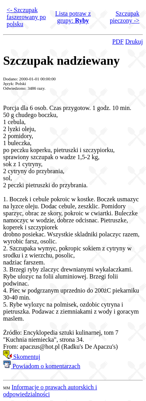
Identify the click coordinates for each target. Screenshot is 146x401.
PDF (117, 41)
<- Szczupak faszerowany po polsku (26, 17)
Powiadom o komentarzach (41, 366)
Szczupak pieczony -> (124, 17)
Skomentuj (21, 356)
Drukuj (134, 41)
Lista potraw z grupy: (73, 17)
